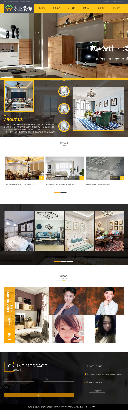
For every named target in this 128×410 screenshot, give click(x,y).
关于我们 (56, 8)
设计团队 (71, 8)
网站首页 (41, 8)
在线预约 (116, 8)
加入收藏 (106, 1)
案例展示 (86, 8)
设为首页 (113, 1)
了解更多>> (97, 391)
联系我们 (120, 1)
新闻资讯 (101, 8)
